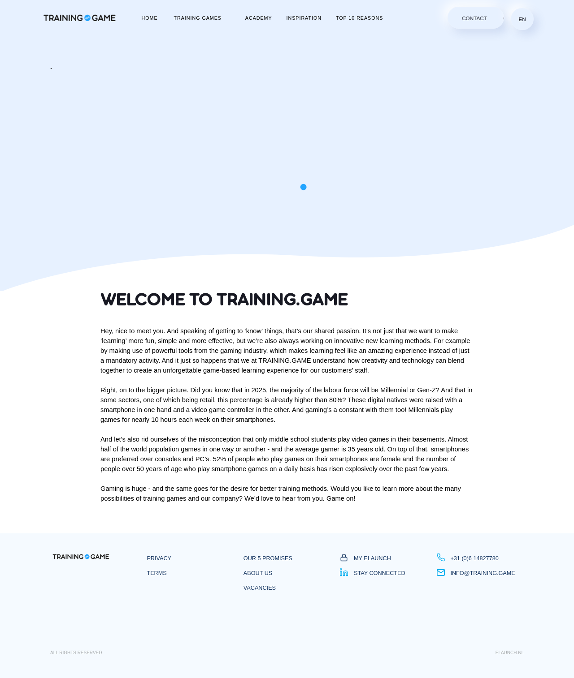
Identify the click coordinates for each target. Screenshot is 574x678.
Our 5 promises (268, 558)
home (150, 18)
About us (258, 573)
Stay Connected (372, 573)
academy (258, 18)
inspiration (304, 18)
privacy (159, 558)
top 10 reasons (359, 18)
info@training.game (476, 573)
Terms (156, 573)
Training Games (198, 18)
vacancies (260, 588)
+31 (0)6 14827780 (468, 558)
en (522, 19)
